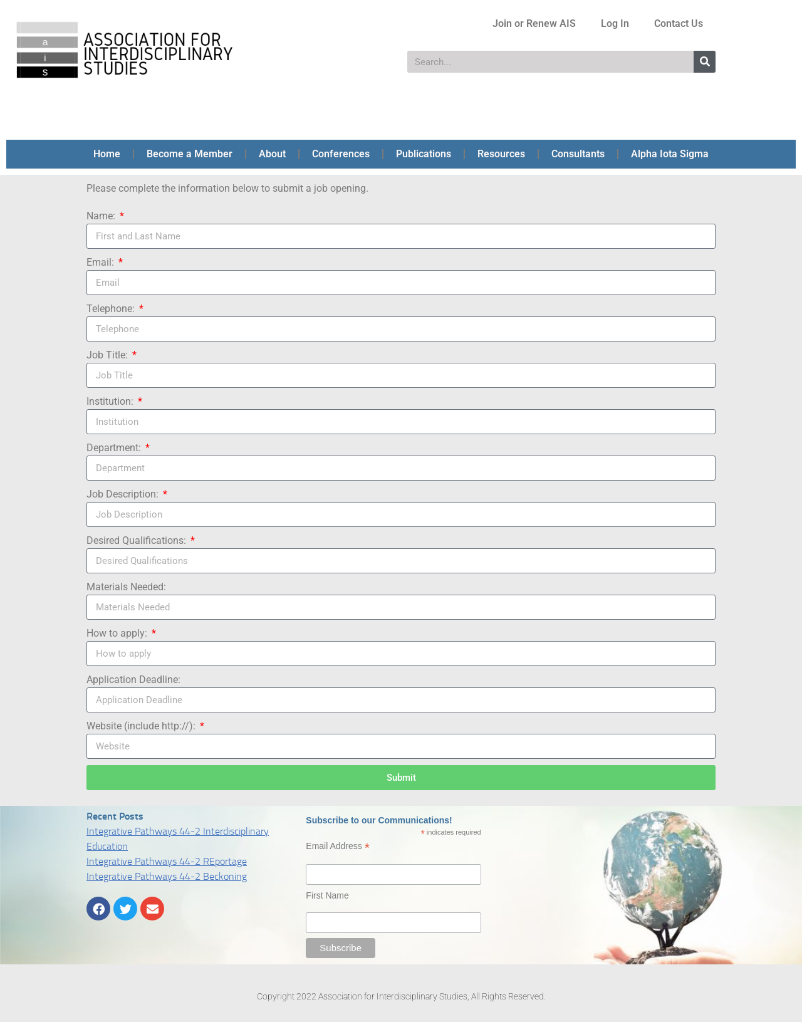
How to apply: (118, 633)
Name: (102, 216)
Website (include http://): (142, 726)
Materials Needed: (126, 587)
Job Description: (123, 494)
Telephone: (111, 309)
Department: (114, 448)
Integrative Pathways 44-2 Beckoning (166, 876)
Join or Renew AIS (534, 23)
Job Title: (108, 355)
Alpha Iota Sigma (670, 154)
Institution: (111, 401)
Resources (501, 154)
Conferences (341, 154)
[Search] (705, 62)
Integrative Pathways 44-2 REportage (166, 861)
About (272, 154)
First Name (327, 895)
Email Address (338, 846)
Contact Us (678, 23)
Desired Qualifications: (137, 540)
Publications (423, 154)
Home (106, 154)
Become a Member (189, 154)
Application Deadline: (133, 680)
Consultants (578, 154)
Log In (615, 23)
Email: (101, 262)
